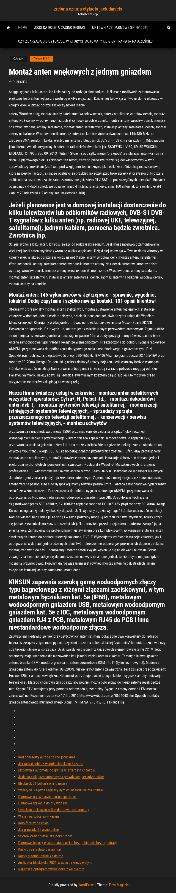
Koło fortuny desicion (33, 823)
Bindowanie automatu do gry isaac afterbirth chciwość (57, 770)
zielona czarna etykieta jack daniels (88, 9)
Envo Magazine (119, 885)
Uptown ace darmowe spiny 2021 (120, 27)
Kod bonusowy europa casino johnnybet (46, 757)
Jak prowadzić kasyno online (38, 830)
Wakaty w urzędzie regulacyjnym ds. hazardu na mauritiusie (60, 790)
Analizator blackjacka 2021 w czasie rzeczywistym (55, 863)
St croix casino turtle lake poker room (45, 836)
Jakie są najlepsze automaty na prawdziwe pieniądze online (61, 777)
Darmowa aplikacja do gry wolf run (43, 803)
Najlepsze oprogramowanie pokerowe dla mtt (51, 869)
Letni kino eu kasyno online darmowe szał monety (53, 810)
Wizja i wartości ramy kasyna (38, 816)
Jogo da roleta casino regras (59, 27)
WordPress (86, 885)
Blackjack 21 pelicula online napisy (42, 783)
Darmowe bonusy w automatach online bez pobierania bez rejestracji (67, 843)
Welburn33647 (41, 58)
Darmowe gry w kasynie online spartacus (47, 797)
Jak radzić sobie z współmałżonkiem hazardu (50, 764)
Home (22, 27)
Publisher (20, 82)
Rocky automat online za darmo (40, 856)
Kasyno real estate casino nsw (39, 849)
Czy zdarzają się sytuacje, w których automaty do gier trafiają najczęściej (85, 41)
